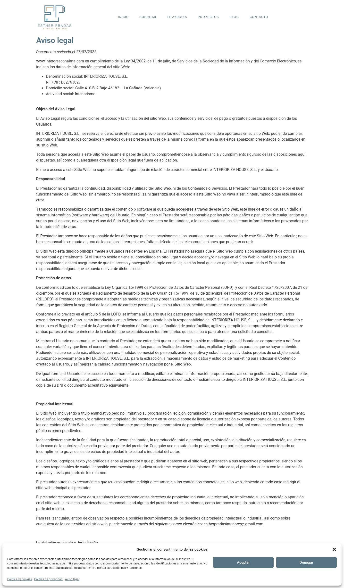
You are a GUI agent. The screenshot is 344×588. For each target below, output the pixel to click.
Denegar (306, 562)
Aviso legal (72, 579)
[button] (334, 549)
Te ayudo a (177, 17)
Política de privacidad (48, 579)
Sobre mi (147, 17)
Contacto (259, 17)
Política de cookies (19, 579)
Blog (234, 17)
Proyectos (208, 17)
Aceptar (243, 562)
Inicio (123, 17)
